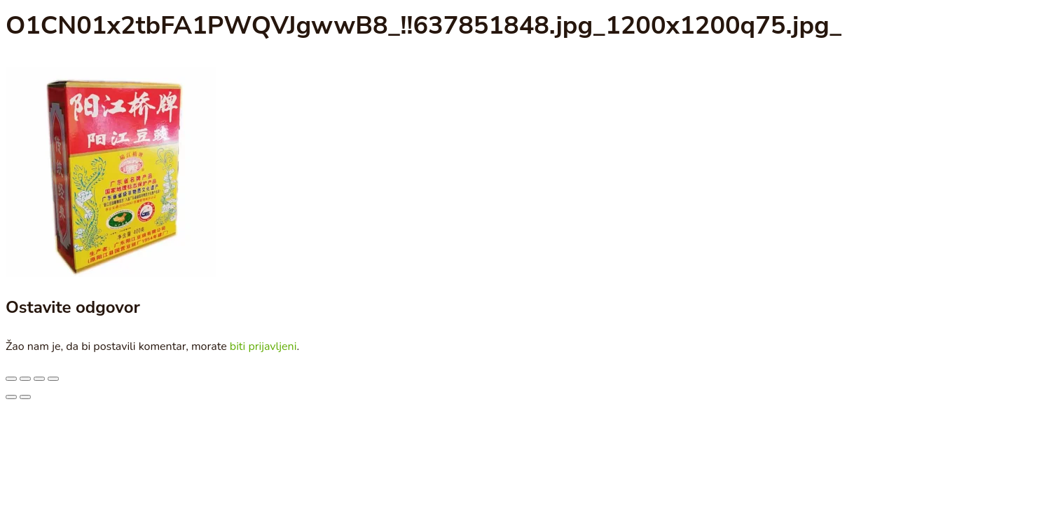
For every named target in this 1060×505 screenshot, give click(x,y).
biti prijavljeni (263, 346)
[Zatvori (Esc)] (53, 379)
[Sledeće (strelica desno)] (25, 397)
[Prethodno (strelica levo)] (11, 397)
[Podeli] (39, 379)
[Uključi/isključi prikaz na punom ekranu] (25, 379)
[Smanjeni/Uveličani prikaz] (11, 379)
